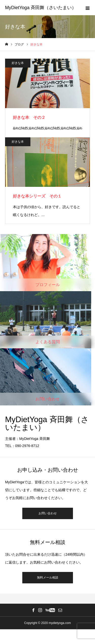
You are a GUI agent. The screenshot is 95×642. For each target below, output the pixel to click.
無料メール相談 (47, 577)
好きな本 (18, 63)
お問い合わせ (48, 513)
